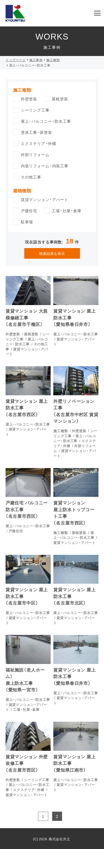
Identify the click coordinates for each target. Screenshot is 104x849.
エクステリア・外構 (28, 789)
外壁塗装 (13, 334)
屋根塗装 (31, 334)
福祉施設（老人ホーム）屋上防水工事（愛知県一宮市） (25, 679)
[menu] (97, 13)
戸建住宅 (16, 530)
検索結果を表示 (52, 253)
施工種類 (60, 430)
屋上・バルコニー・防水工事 (27, 342)
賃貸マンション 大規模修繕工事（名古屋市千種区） (27, 317)
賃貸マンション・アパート (74, 342)
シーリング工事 (36, 779)
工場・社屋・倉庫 (26, 709)
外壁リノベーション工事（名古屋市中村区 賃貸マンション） (75, 411)
